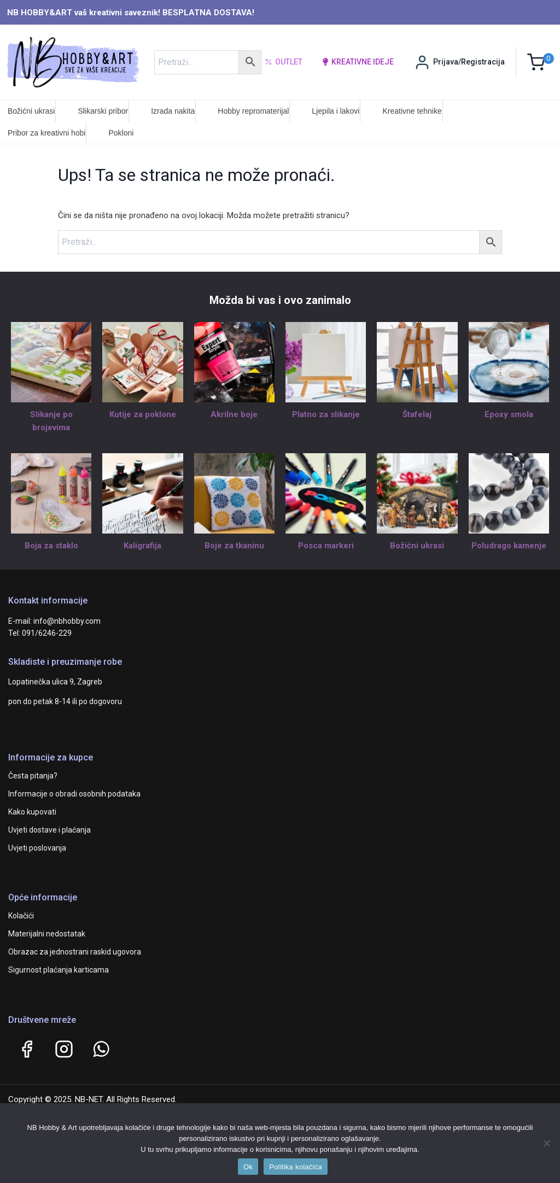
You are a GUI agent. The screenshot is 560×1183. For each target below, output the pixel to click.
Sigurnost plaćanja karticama (58, 969)
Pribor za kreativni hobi (46, 132)
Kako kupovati (32, 811)
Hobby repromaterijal (253, 111)
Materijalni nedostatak (46, 933)
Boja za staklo (51, 545)
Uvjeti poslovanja (37, 848)
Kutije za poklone (142, 414)
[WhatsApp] (101, 1049)
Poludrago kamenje (508, 545)
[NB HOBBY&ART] (73, 62)
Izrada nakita (173, 111)
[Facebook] (26, 1049)
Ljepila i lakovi (335, 111)
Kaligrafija (142, 545)
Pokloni (120, 132)
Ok (248, 1167)
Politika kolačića (295, 1167)
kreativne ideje (358, 62)
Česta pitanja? (32, 775)
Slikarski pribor (103, 111)
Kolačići (21, 915)
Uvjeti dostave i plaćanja (49, 829)
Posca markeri (326, 545)
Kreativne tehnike (411, 111)
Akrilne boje (234, 414)
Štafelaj (416, 414)
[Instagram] (64, 1049)
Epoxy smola (509, 414)
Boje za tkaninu (234, 545)
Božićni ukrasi (31, 111)
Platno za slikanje (326, 414)
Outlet (283, 62)
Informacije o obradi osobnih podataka (74, 793)
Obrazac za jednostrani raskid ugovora (74, 951)
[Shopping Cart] (540, 62)
